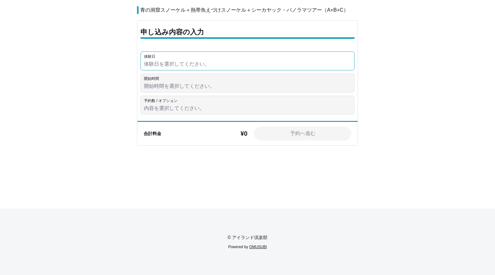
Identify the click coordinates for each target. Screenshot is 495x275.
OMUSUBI (258, 247)
